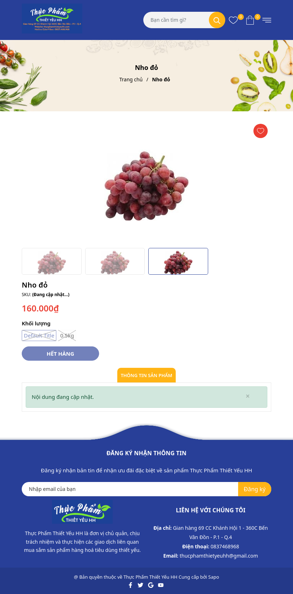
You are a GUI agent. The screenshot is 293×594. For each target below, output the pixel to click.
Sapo (213, 577)
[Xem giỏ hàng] (250, 20)
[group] (146, 182)
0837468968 (225, 546)
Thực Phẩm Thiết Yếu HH (151, 577)
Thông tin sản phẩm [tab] (147, 375)
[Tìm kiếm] (217, 20)
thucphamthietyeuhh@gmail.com (219, 555)
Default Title (39, 335)
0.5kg (67, 335)
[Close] (248, 396)
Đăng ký (255, 489)
